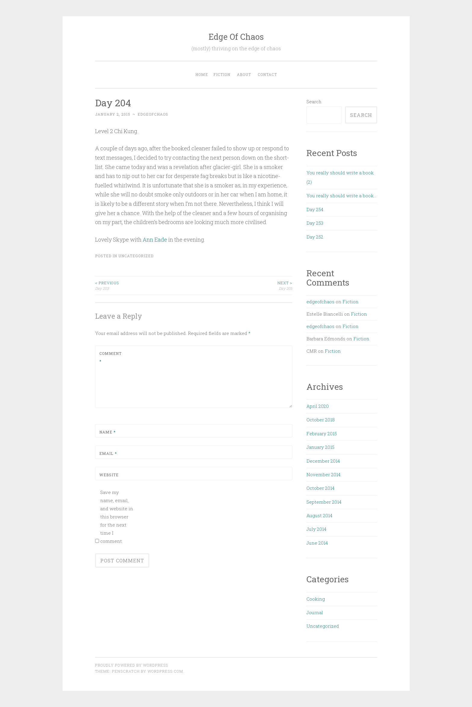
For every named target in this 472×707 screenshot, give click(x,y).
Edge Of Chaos (236, 36)
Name (107, 432)
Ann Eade (155, 239)
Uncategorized (136, 255)
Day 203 (144, 285)
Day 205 (243, 285)
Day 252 (314, 237)
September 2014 (323, 502)
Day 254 (314, 209)
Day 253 (314, 223)
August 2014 (319, 515)
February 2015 (321, 433)
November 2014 (323, 474)
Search (313, 102)
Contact (267, 74)
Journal (314, 612)
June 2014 (317, 543)
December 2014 (323, 461)
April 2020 (317, 406)
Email (108, 453)
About (244, 74)
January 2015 (320, 447)
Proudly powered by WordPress (131, 665)
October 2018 (320, 420)
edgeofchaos (153, 114)
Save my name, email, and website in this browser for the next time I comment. (116, 516)
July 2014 (316, 529)
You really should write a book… (341, 195)
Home (201, 74)
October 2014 (320, 488)
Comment (110, 357)
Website (109, 474)
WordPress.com (165, 671)
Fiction (221, 74)
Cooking (315, 599)
